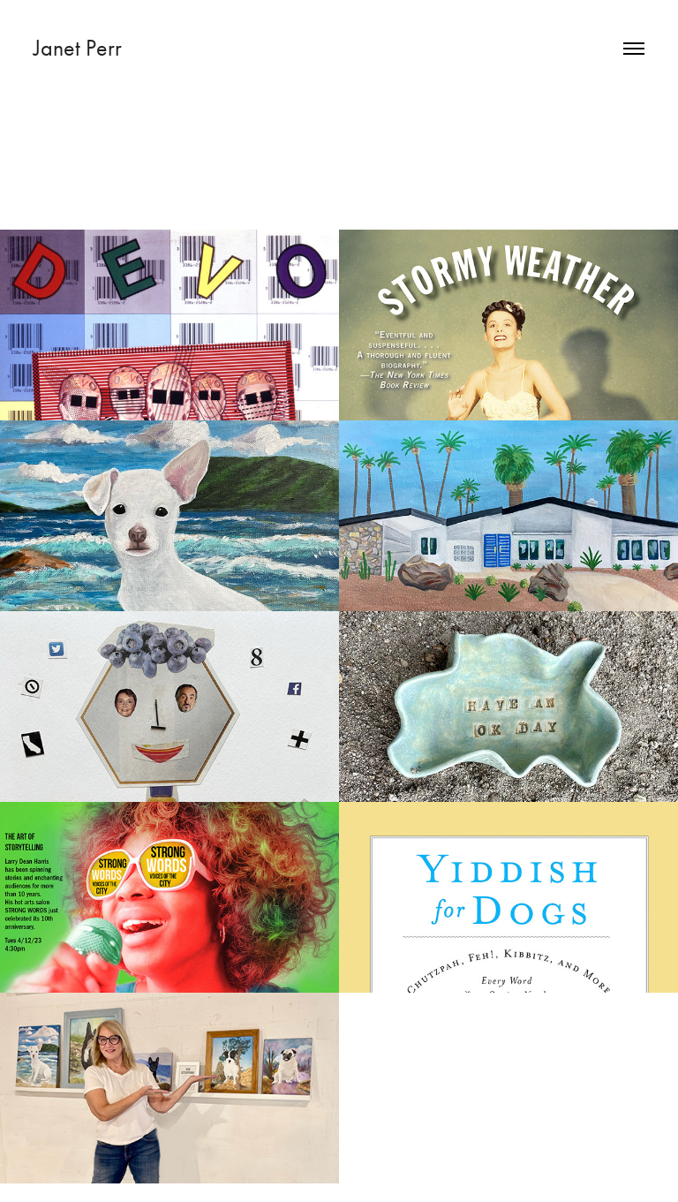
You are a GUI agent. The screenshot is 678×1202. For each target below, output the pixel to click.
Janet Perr (80, 48)
